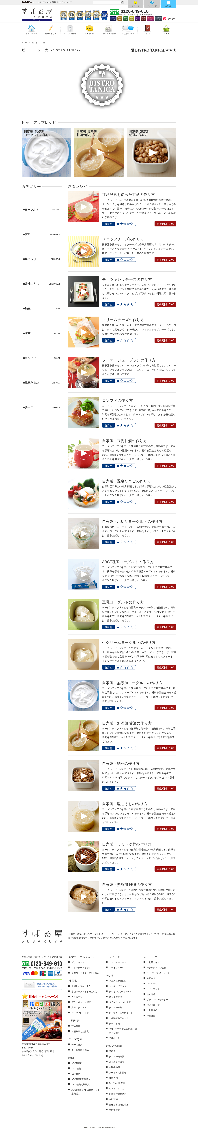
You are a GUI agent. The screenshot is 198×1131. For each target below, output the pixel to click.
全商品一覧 (114, 1038)
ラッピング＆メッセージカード (161, 973)
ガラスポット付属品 (81, 1002)
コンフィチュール (117, 962)
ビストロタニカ (116, 1088)
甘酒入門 (113, 1078)
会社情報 (151, 994)
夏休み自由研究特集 (119, 1104)
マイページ (135, 6)
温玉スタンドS (78, 1007)
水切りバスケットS (80, 986)
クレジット (113, 18)
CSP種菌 (75, 1074)
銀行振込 (119, 18)
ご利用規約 (152, 1010)
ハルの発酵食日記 (117, 981)
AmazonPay (158, 18)
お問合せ (168, 6)
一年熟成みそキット (119, 1018)
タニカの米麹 (115, 1007)
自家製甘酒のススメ (119, 1094)
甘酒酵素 (75, 1026)
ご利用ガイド (153, 962)
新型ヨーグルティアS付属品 (85, 973)
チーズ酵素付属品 (80, 1050)
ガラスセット (77, 962)
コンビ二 (137, 18)
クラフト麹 (114, 1023)
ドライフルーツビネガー (121, 1002)
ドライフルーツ (116, 967)
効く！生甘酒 (115, 997)
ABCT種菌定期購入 (80, 1079)
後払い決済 (150, 18)
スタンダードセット (81, 967)
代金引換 (125, 18)
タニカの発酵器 (116, 1056)
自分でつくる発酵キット (121, 1013)
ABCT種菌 (76, 1063)
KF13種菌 (76, 1068)
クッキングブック (117, 986)
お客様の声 (114, 1067)
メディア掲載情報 (117, 1072)
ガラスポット (77, 997)
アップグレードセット (82, 1013)
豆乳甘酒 (113, 1099)
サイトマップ (152, 6)
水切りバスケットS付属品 (84, 991)
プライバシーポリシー (157, 999)
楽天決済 (143, 18)
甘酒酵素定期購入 (80, 1031)
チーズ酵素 (76, 1044)
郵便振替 (131, 18)
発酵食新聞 (114, 1110)
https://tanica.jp (37, 1055)
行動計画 (151, 1015)
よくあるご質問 (116, 1062)
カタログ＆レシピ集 (156, 967)
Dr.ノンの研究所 (117, 1083)
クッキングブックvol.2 (120, 991)
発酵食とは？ (115, 1051)
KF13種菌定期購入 (80, 1084)
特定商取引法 (153, 1005)
